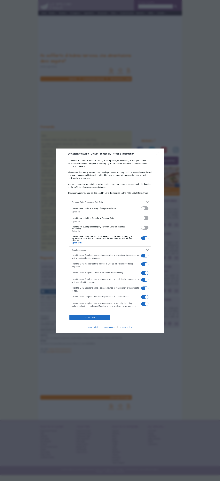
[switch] (144, 208)
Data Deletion (94, 327)
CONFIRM (89, 317)
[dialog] (110, 241)
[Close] (158, 154)
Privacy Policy (126, 327)
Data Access (109, 327)
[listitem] (110, 202)
